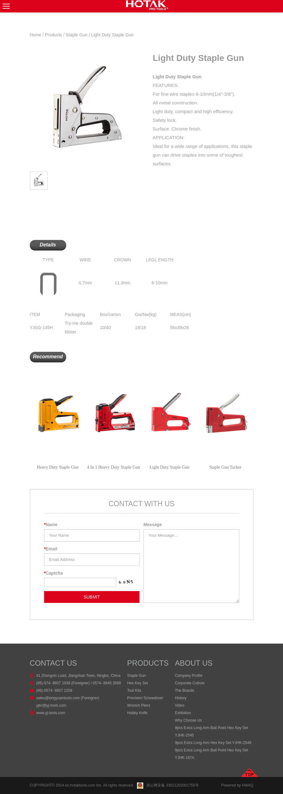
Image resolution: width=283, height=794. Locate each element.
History (180, 698)
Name (51, 524)
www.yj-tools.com (50, 713)
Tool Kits (134, 690)
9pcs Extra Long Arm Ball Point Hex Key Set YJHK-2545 (211, 731)
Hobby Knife (137, 713)
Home (35, 34)
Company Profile (189, 675)
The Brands (184, 690)
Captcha (53, 573)
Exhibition (183, 713)
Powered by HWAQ (237, 785)
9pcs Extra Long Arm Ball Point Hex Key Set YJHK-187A (211, 754)
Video (179, 705)
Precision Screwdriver (145, 698)
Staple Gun (76, 34)
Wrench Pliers (138, 705)
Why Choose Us (188, 720)
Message (153, 524)
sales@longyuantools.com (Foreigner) (67, 698)
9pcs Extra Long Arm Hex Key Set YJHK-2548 (213, 743)
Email (50, 548)
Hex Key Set (137, 683)
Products (53, 34)
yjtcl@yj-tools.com (51, 705)
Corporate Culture (189, 683)
